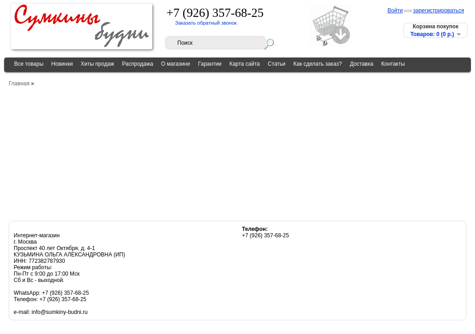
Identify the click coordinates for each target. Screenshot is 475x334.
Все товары (28, 64)
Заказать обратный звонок (206, 23)
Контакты (393, 64)
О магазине (175, 64)
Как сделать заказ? (318, 64)
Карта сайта (244, 64)
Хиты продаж (97, 64)
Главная (19, 83)
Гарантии (209, 64)
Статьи (276, 64)
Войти (395, 10)
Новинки (62, 64)
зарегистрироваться (438, 10)
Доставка (361, 64)
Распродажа (137, 64)
